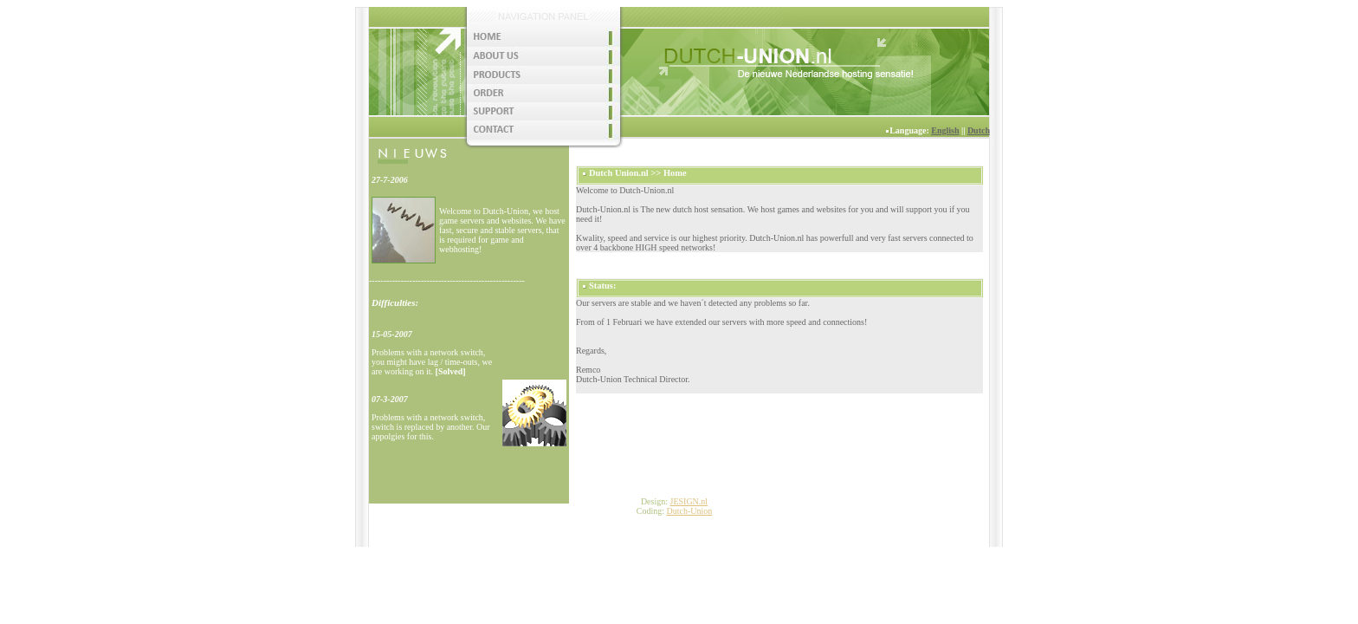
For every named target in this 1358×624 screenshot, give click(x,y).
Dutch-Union (689, 511)
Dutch (978, 130)
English (945, 130)
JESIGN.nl (688, 501)
